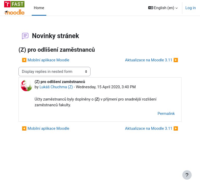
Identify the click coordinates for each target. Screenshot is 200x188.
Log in (190, 7)
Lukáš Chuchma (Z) (56, 87)
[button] (163, 8)
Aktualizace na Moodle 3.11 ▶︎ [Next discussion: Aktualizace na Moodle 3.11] (151, 60)
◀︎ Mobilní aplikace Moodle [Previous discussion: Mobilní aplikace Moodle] (45, 60)
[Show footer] (187, 175)
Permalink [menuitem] (166, 113)
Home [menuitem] (39, 7)
